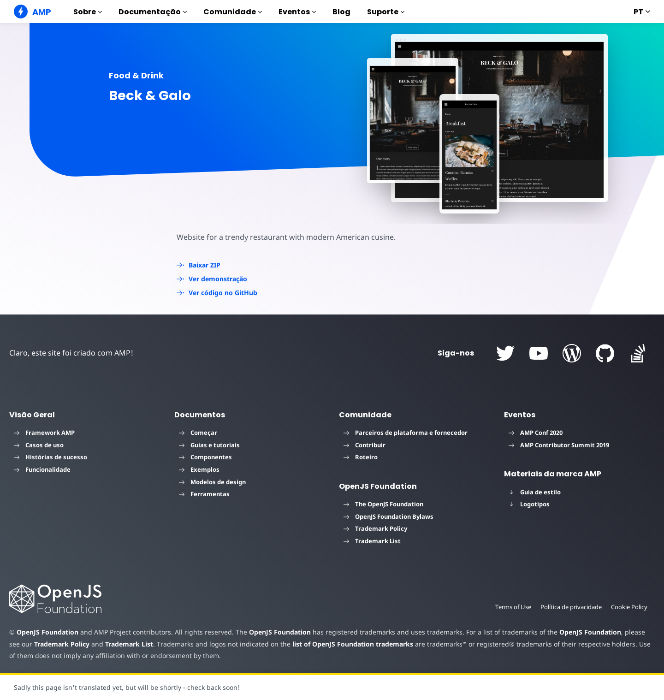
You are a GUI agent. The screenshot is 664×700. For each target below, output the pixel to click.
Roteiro (361, 457)
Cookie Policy (629, 607)
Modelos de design (212, 482)
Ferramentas (204, 494)
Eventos (297, 11)
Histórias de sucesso (50, 457)
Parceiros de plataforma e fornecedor (406, 432)
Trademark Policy (375, 528)
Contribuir (364, 445)
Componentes (205, 457)
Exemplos (199, 469)
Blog (341, 11)
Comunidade (232, 11)
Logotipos (529, 504)
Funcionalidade (42, 469)
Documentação (153, 11)
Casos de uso (39, 445)
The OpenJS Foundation (383, 504)
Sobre (87, 11)
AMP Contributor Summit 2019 (559, 445)
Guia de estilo (535, 492)
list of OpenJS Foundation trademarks (335, 644)
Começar (198, 432)
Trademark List (372, 541)
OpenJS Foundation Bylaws (388, 516)
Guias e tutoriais (209, 445)
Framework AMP (44, 432)
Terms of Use (510, 607)
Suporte (385, 11)
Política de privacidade (569, 607)
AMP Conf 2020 (536, 432)
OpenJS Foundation (47, 632)
